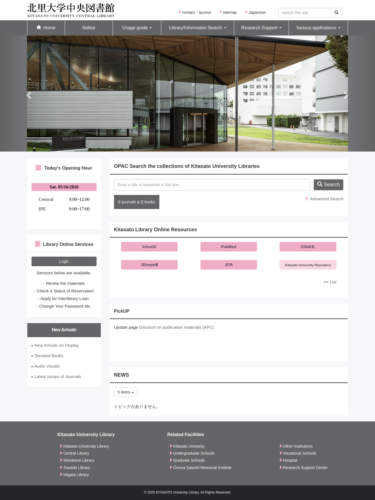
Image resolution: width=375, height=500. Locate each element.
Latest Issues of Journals (56, 376)
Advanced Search (324, 198)
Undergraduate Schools (192, 453)
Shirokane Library (76, 460)
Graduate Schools (187, 460)
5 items (126, 392)
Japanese (255, 12)
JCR (229, 265)
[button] (137, 28)
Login (64, 261)
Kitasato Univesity (186, 446)
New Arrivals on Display (55, 345)
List (333, 281)
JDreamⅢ (149, 265)
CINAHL (308, 247)
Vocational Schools (297, 453)
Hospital (288, 460)
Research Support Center (303, 467)
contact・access (194, 12)
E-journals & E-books (136, 202)
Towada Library (74, 467)
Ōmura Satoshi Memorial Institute (200, 467)
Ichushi (149, 247)
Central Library (74, 453)
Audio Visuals (46, 366)
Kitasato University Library (84, 446)
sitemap (228, 12)
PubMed (228, 247)
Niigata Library (74, 474)
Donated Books (47, 355)
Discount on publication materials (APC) (176, 327)
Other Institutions (296, 446)
